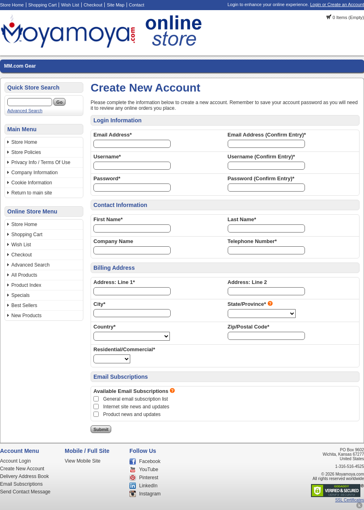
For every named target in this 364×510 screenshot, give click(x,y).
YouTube (148, 469)
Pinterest (148, 477)
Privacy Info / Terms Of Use (40, 162)
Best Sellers (24, 305)
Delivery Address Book (24, 476)
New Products (26, 315)
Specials (20, 295)
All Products (24, 275)
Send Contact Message (25, 492)
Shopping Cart (42, 4)
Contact (136, 4)
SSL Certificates (349, 500)
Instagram (150, 494)
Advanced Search (24, 110)
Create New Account (22, 469)
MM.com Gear (20, 66)
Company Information (34, 172)
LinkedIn (148, 486)
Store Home (12, 4)
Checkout (93, 4)
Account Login (15, 461)
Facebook (150, 461)
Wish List (70, 4)
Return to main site (31, 193)
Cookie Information (31, 183)
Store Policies (26, 152)
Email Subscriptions (21, 484)
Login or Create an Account (337, 4)
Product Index (26, 285)
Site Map (115, 4)
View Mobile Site (83, 461)
